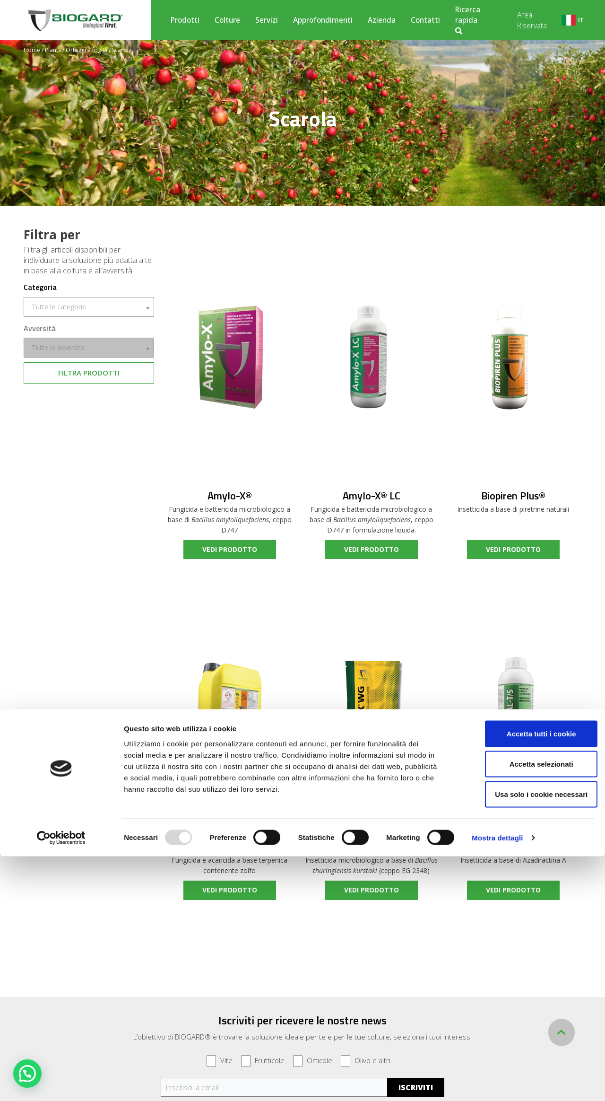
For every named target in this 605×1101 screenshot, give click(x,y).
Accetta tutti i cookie (526, 978)
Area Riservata (532, 19)
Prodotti (185, 20)
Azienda (382, 20)
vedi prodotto (229, 549)
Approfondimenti (323, 20)
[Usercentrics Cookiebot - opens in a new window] (61, 1082)
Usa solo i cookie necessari (526, 1039)
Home (32, 50)
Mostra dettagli (497, 1082)
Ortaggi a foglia (86, 50)
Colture (227, 20)
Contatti (425, 20)
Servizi (266, 20)
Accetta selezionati (526, 1009)
